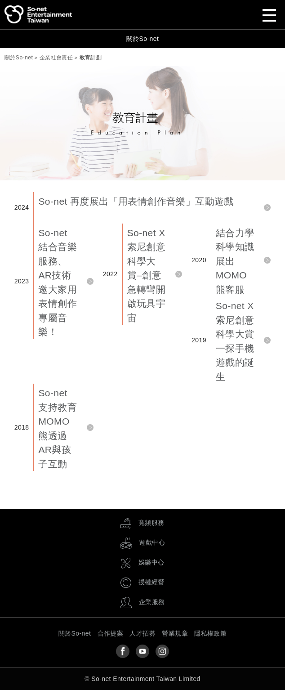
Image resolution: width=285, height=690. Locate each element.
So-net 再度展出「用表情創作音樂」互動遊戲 (135, 201)
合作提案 (111, 633)
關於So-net (142, 38)
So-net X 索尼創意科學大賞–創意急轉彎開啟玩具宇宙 (146, 275)
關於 (18, 57)
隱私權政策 (210, 633)
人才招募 (142, 633)
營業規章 (175, 633)
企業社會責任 (56, 57)
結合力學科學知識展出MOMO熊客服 (235, 261)
